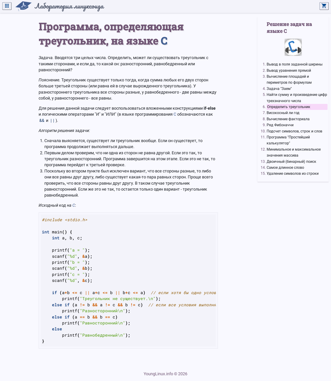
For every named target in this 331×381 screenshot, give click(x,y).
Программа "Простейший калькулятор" (288, 140)
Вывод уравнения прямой (289, 70)
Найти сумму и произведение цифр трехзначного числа (297, 97)
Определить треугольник (288, 107)
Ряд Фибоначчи (280, 125)
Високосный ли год (283, 113)
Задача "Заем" (279, 88)
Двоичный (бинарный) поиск (291, 161)
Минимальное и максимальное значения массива (294, 152)
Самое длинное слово (285, 167)
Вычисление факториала (288, 119)
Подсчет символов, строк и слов (294, 131)
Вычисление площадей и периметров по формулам (289, 79)
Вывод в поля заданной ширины (294, 64)
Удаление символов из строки (293, 173)
